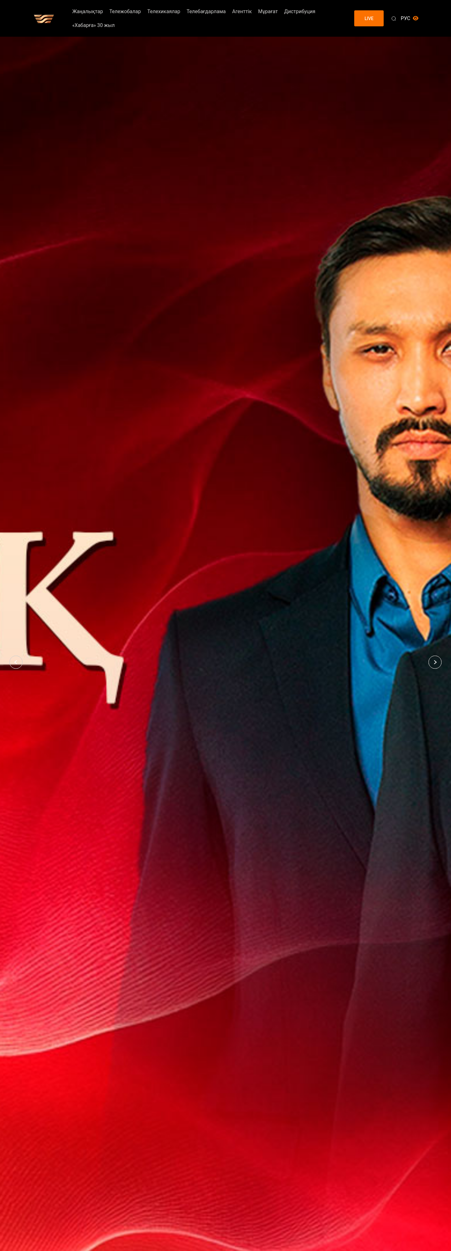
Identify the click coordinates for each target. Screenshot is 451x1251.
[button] (16, 662)
